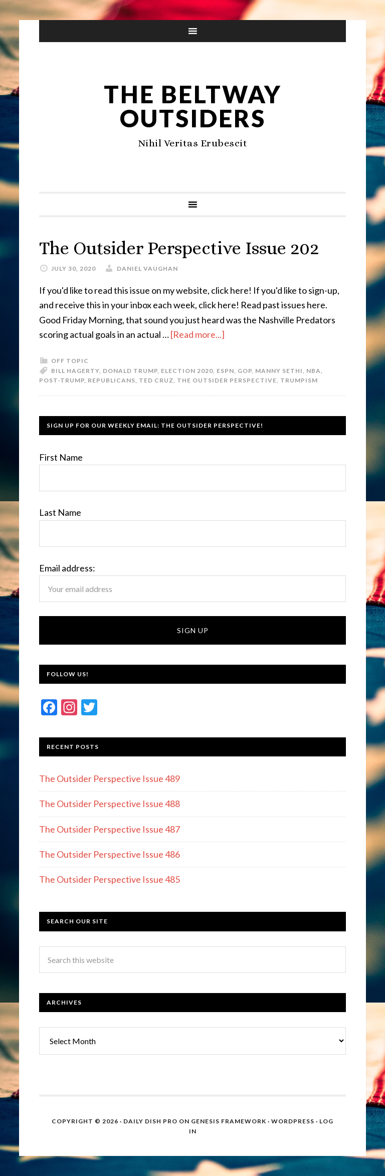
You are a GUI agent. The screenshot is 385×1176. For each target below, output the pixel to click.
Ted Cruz (156, 380)
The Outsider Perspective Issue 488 (109, 803)
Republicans (111, 380)
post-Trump (61, 380)
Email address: (67, 567)
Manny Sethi (279, 370)
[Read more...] (197, 334)
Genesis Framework (228, 1121)
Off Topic (70, 360)
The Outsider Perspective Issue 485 (109, 879)
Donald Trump (130, 370)
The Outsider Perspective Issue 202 (179, 248)
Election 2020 (187, 370)
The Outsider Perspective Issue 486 (109, 854)
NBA (313, 370)
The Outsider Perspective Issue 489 (109, 778)
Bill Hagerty (75, 370)
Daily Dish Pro (150, 1121)
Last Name (60, 512)
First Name (61, 457)
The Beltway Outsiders (193, 106)
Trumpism (299, 380)
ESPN (225, 370)
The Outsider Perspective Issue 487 (109, 829)
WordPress (292, 1121)
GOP (245, 370)
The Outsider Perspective (227, 380)
